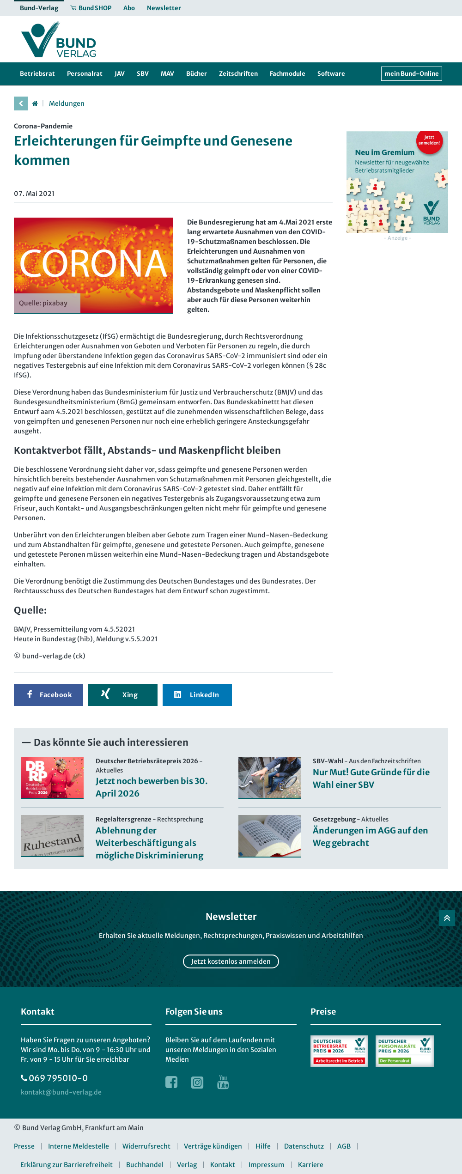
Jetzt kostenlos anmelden (231, 961)
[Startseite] (35, 103)
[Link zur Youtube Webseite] (223, 1082)
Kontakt (222, 1165)
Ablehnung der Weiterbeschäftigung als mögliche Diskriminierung (149, 843)
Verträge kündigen (213, 1146)
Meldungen (67, 103)
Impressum (267, 1165)
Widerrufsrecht (146, 1146)
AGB (344, 1146)
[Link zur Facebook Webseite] (171, 1082)
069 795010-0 (58, 1078)
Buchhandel (145, 1165)
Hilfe (263, 1146)
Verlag (187, 1165)
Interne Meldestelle (78, 1146)
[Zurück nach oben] (447, 918)
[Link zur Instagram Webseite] (197, 1082)
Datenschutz (304, 1146)
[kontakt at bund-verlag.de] (61, 1092)
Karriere (310, 1165)
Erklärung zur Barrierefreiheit (66, 1165)
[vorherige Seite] (21, 103)
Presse (24, 1146)
